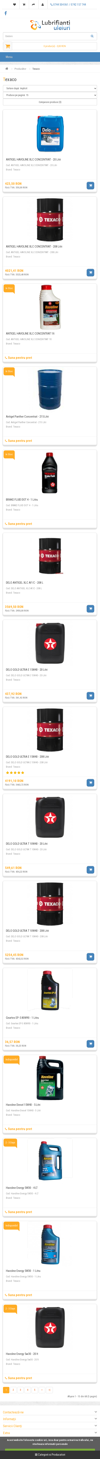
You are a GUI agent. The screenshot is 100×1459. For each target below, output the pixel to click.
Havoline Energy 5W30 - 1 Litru (23, 1271)
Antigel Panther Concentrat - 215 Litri (27, 416)
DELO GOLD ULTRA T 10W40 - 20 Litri (27, 843)
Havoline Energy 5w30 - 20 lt (22, 1354)
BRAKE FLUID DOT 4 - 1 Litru (22, 499)
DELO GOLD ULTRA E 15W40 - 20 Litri (27, 669)
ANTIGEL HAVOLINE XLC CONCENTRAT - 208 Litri (34, 246)
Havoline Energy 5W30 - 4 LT (22, 1188)
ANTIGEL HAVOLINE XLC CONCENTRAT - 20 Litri (33, 159)
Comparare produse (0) (50, 102)
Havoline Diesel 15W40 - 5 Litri (23, 1105)
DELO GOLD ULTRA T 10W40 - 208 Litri (27, 931)
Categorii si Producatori (50, 1454)
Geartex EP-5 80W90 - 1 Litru (22, 1018)
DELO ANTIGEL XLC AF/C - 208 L (24, 582)
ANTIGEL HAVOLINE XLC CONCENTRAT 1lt (30, 333)
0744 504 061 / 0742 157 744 (68, 4)
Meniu (9, 57)
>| (49, 1390)
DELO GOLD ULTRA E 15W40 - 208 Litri (27, 756)
